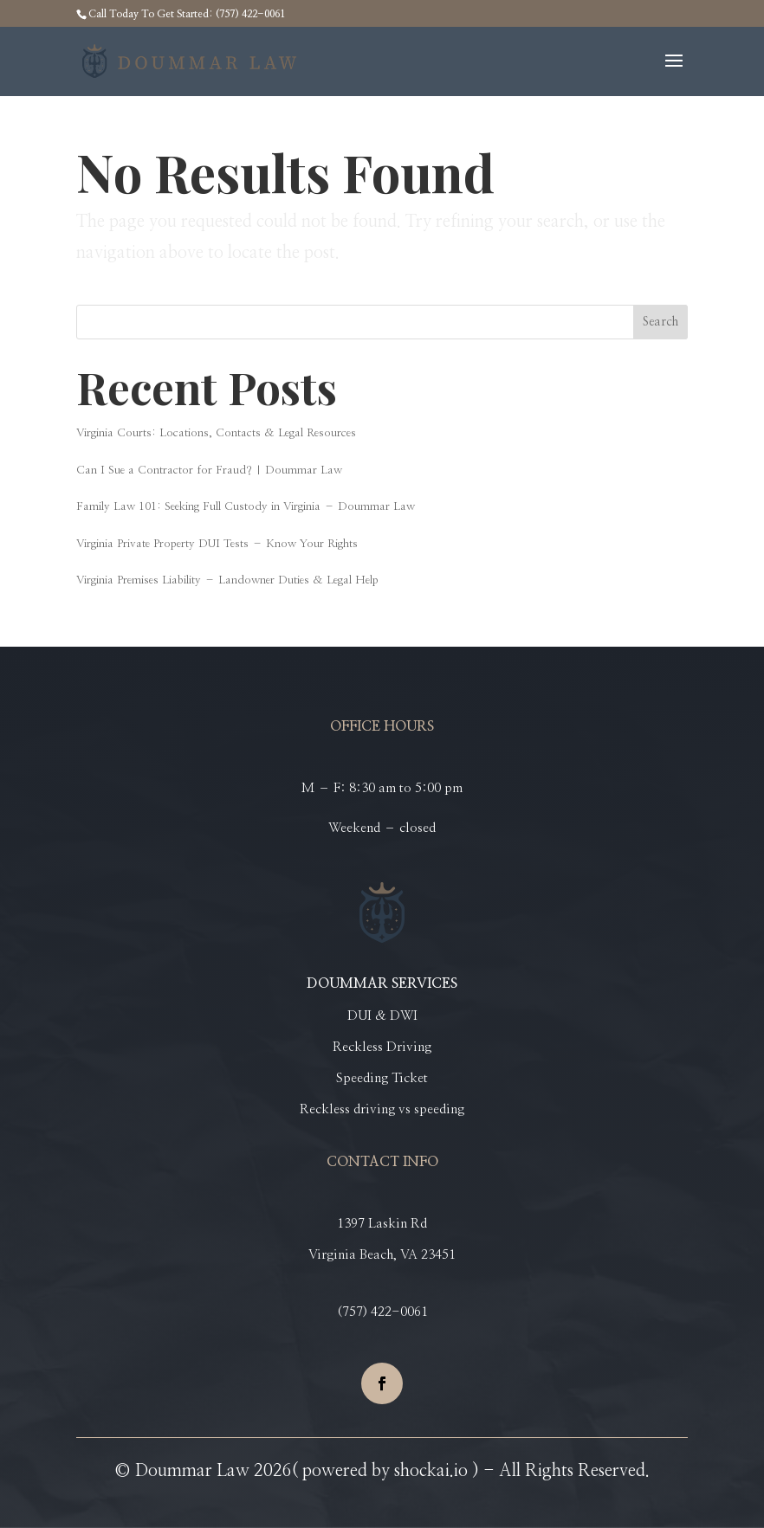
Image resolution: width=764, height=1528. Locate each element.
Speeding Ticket (382, 1078)
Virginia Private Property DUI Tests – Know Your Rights (217, 544)
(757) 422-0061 (382, 1312)
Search (660, 322)
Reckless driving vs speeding (382, 1109)
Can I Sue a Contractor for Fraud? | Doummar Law (209, 470)
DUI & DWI (382, 1015)
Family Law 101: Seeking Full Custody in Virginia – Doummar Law (245, 507)
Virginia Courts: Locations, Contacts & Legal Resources (216, 433)
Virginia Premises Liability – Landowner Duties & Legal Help (227, 580)
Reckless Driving (382, 1047)
